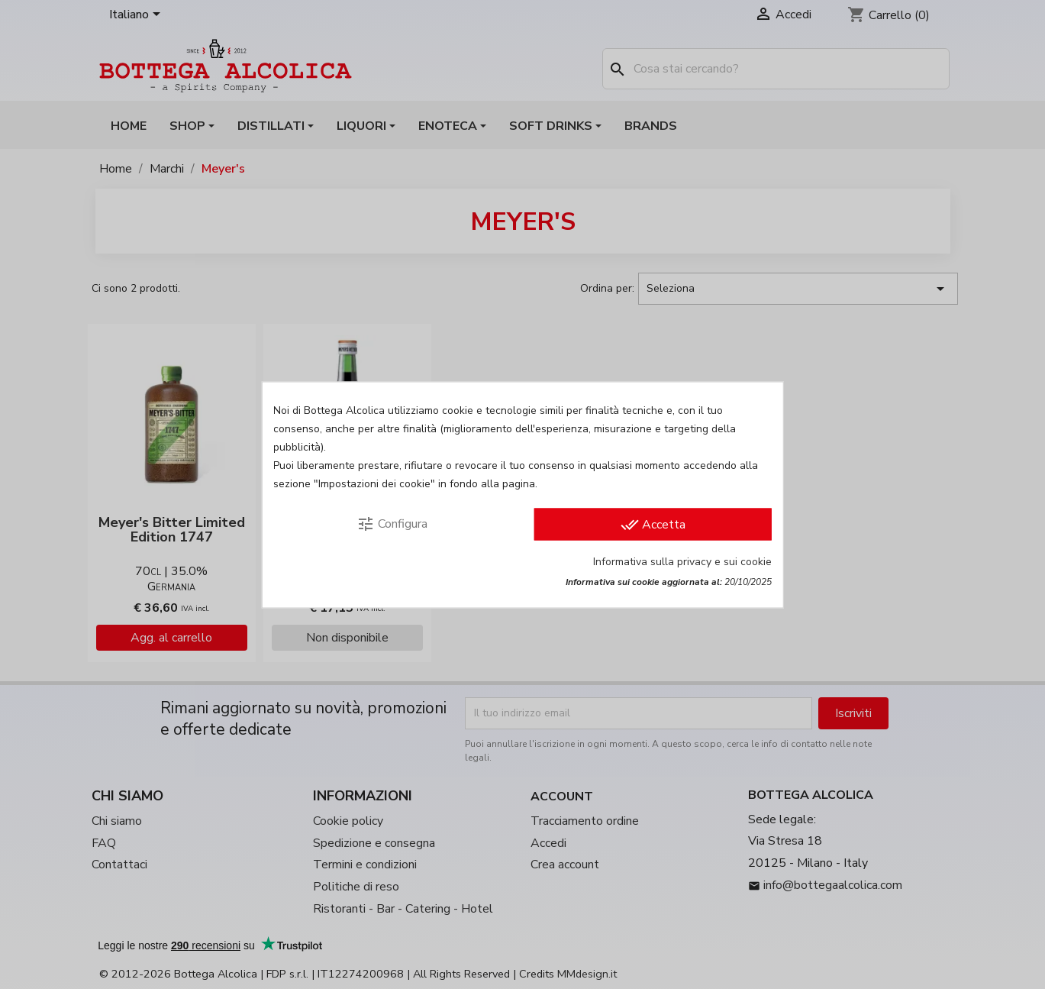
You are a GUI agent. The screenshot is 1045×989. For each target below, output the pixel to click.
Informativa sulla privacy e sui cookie (682, 561)
